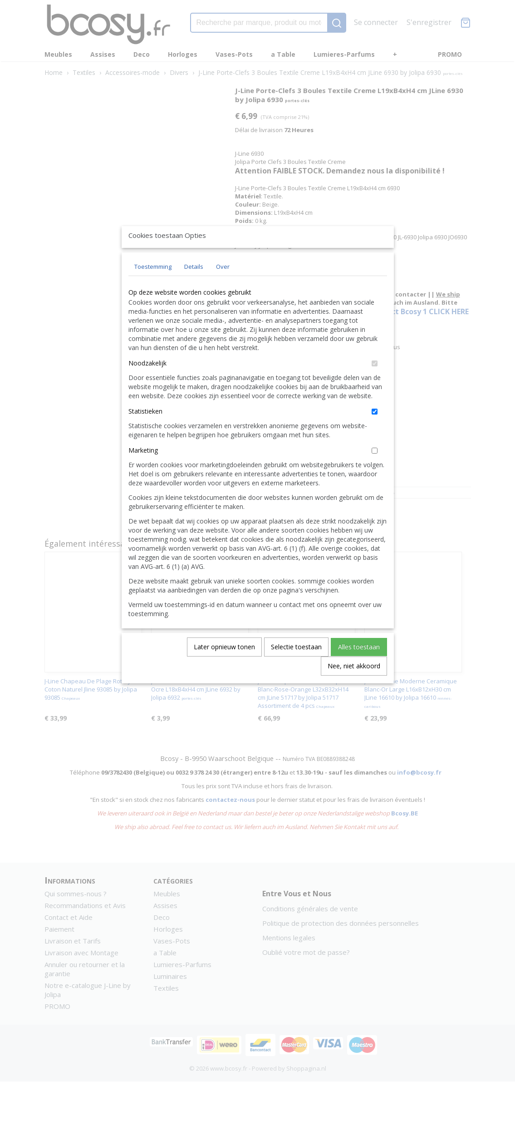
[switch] (375, 384)
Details (193, 287)
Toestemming (153, 287)
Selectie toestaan (296, 667)
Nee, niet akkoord (354, 686)
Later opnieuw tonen (224, 667)
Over (223, 287)
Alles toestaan (359, 667)
